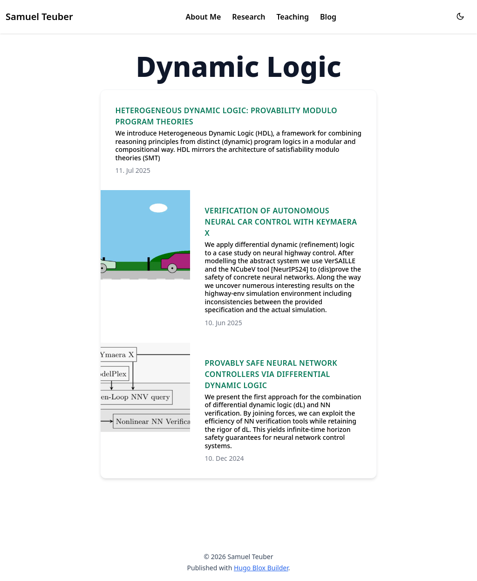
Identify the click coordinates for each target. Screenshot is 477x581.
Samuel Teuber (39, 16)
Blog (328, 17)
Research (248, 17)
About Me (203, 17)
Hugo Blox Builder (261, 567)
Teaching (292, 17)
